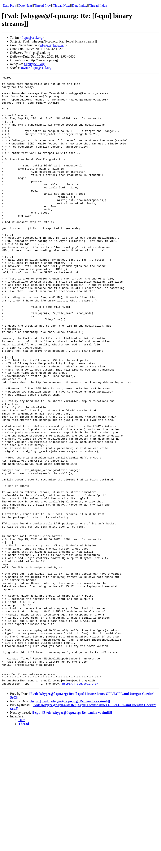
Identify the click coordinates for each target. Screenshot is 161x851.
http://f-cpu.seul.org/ (80, 805)
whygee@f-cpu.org (52, 45)
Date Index (79, 5)
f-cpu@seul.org (32, 37)
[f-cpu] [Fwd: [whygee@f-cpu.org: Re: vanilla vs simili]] (70, 823)
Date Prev (9, 5)
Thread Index (98, 5)
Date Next (25, 5)
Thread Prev (42, 5)
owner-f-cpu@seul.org (36, 68)
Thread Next (61, 5)
